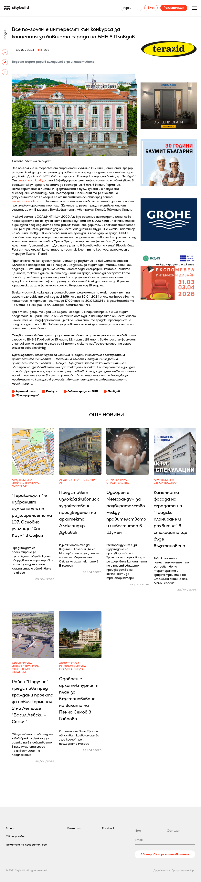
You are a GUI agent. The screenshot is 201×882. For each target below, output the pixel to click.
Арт (62, 482)
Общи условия (15, 836)
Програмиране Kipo (183, 870)
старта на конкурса (33, 180)
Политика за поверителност (27, 844)
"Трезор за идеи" (27, 395)
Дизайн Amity (161, 870)
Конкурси (19, 485)
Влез (150, 7)
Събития (90, 479)
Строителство (117, 482)
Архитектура (26, 391)
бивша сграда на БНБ (83, 391)
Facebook (108, 828)
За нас (10, 828)
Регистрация (174, 7)
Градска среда (71, 669)
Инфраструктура (25, 482)
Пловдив (114, 391)
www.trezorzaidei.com (27, 201)
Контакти (74, 828)
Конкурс (52, 391)
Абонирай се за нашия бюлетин (164, 854)
